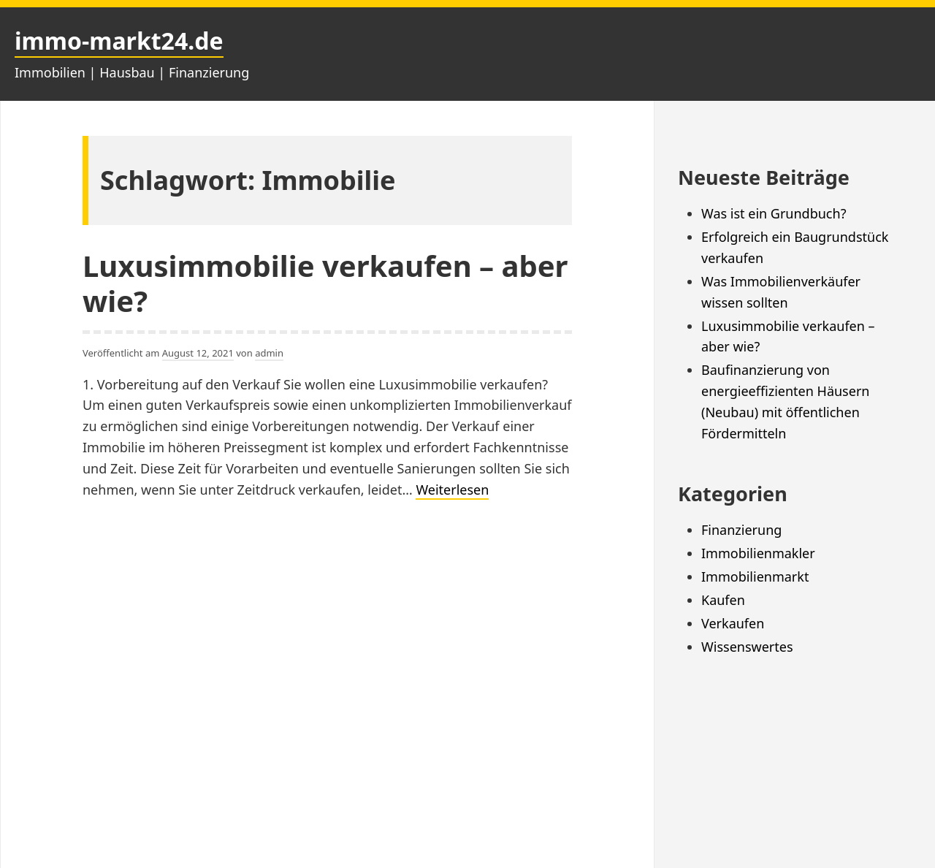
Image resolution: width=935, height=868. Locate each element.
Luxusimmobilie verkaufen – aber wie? (325, 283)
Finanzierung (741, 529)
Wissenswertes (747, 646)
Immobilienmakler (758, 553)
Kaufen (723, 600)
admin (269, 352)
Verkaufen (732, 623)
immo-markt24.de (119, 40)
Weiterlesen (452, 490)
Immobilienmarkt (755, 576)
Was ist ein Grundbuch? (773, 213)
